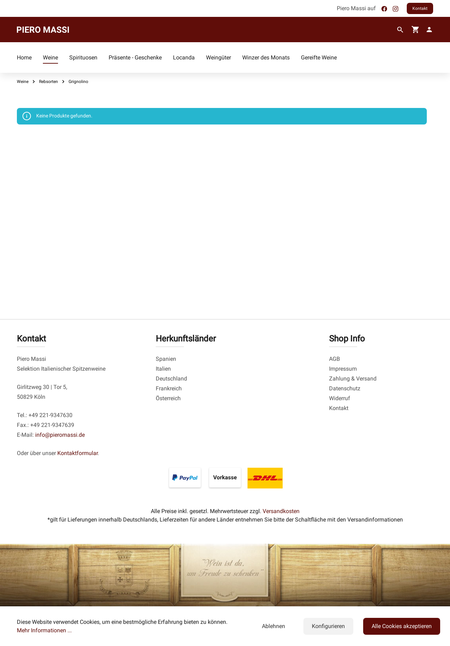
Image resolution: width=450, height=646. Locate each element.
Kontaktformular (77, 453)
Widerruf (339, 398)
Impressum (343, 368)
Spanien (166, 359)
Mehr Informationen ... (44, 630)
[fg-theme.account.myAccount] (428, 29)
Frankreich (169, 388)
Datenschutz (344, 388)
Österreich (168, 398)
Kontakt (420, 8)
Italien (163, 368)
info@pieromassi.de (60, 434)
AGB (334, 359)
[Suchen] (400, 30)
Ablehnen (273, 626)
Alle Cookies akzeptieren (402, 626)
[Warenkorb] (416, 29)
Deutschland (171, 378)
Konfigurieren (328, 626)
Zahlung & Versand (353, 378)
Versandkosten (281, 511)
